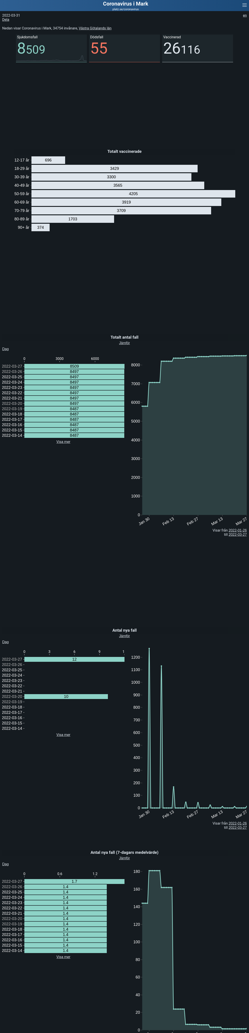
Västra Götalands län (95, 28)
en (245, 15)
